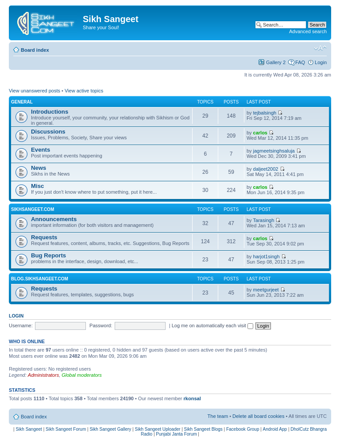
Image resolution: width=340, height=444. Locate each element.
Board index (35, 50)
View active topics (84, 90)
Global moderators (82, 375)
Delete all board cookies (258, 416)
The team (218, 416)
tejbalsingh (265, 112)
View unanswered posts (34, 90)
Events (40, 149)
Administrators (43, 375)
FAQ (300, 62)
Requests (44, 237)
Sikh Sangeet (28, 429)
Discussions (48, 131)
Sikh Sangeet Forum (66, 429)
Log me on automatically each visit (212, 325)
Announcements (54, 219)
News (38, 168)
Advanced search (308, 31)
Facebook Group (242, 429)
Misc (37, 186)
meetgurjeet (266, 289)
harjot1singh (266, 256)
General (22, 102)
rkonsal (192, 398)
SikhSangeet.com (32, 209)
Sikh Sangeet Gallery (110, 429)
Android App (275, 429)
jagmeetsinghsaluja (274, 150)
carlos (260, 132)
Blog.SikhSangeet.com (39, 278)
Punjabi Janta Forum (176, 434)
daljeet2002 (265, 169)
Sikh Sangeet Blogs (203, 429)
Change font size (320, 48)
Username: (21, 325)
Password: (100, 325)
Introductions (49, 111)
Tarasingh (263, 220)
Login (321, 62)
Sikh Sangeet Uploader (158, 429)
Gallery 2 (276, 62)
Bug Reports (48, 255)
